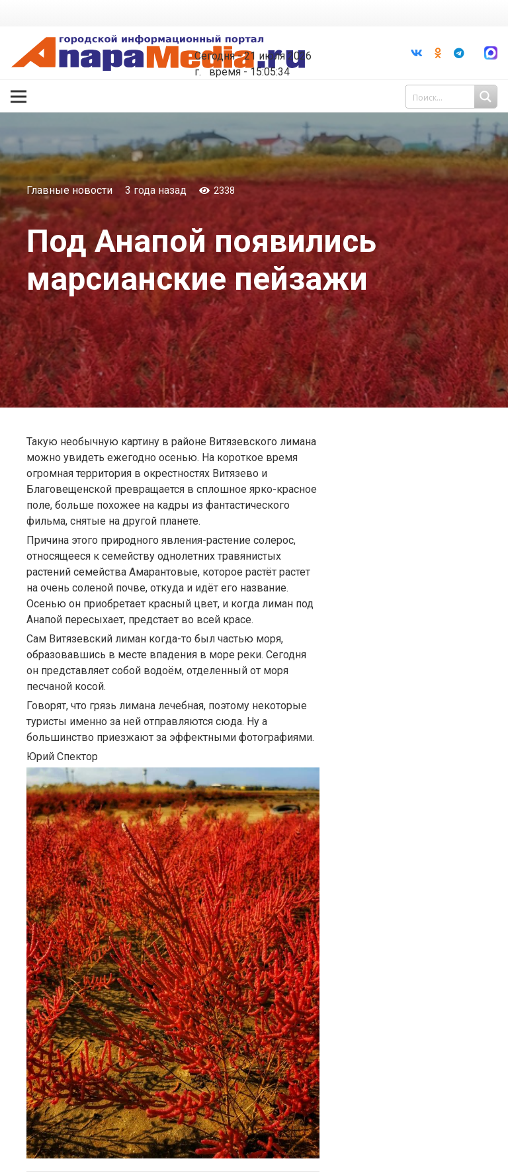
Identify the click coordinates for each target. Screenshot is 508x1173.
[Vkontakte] (416, 53)
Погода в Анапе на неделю (264, 34)
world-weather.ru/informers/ (264, 46)
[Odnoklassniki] (437, 53)
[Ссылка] (158, 53)
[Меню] (18, 96)
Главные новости (69, 190)
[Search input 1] (452, 97)
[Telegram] (459, 53)
